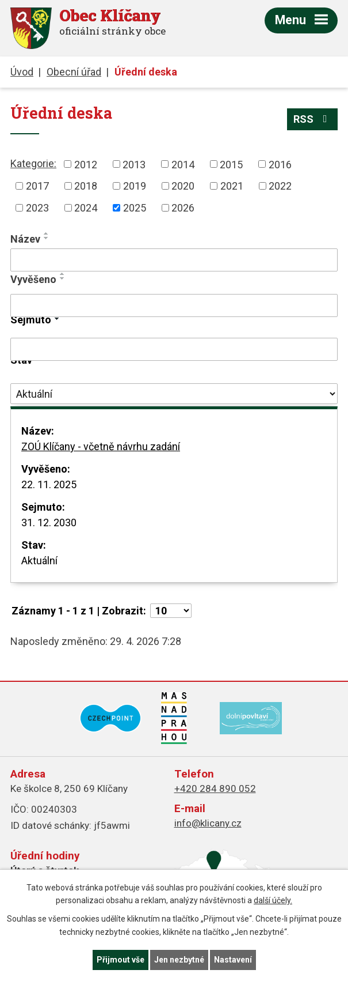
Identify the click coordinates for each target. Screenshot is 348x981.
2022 (280, 186)
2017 (37, 186)
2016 (280, 164)
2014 (182, 164)
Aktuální (39, 560)
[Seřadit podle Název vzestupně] (46, 233)
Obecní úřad (74, 72)
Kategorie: (33, 163)
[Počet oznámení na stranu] (171, 610)
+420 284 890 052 (215, 788)
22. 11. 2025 (49, 484)
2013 (134, 164)
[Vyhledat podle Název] (174, 259)
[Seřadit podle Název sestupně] (46, 238)
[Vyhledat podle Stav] (174, 393)
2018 (85, 186)
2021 (231, 186)
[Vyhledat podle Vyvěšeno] (174, 305)
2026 (182, 208)
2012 (85, 164)
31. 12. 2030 (49, 522)
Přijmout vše (120, 959)
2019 (134, 186)
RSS (312, 119)
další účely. (273, 900)
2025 (134, 208)
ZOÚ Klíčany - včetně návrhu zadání (100, 446)
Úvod (21, 72)
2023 (37, 208)
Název (25, 239)
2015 (231, 164)
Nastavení (233, 959)
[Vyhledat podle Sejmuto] (174, 349)
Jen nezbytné (179, 959)
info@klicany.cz (208, 823)
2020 (182, 186)
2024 (85, 208)
